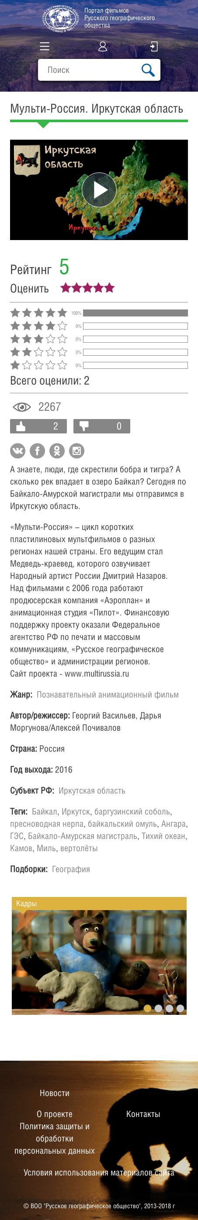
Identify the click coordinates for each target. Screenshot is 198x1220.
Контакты (143, 1114)
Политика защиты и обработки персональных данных (54, 1138)
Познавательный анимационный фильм (108, 694)
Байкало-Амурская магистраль (82, 836)
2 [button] (158, 1008)
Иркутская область (92, 790)
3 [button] (169, 1008)
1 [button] (147, 1008)
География (71, 869)
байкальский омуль (122, 823)
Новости (54, 1093)
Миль (46, 848)
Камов (21, 848)
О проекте (55, 1114)
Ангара (173, 823)
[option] (99, 962)
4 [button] (180, 1008)
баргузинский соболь (132, 811)
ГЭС (17, 836)
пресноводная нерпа (46, 823)
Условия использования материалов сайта (99, 1172)
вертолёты (79, 848)
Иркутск (76, 811)
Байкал (44, 811)
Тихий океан (163, 836)
